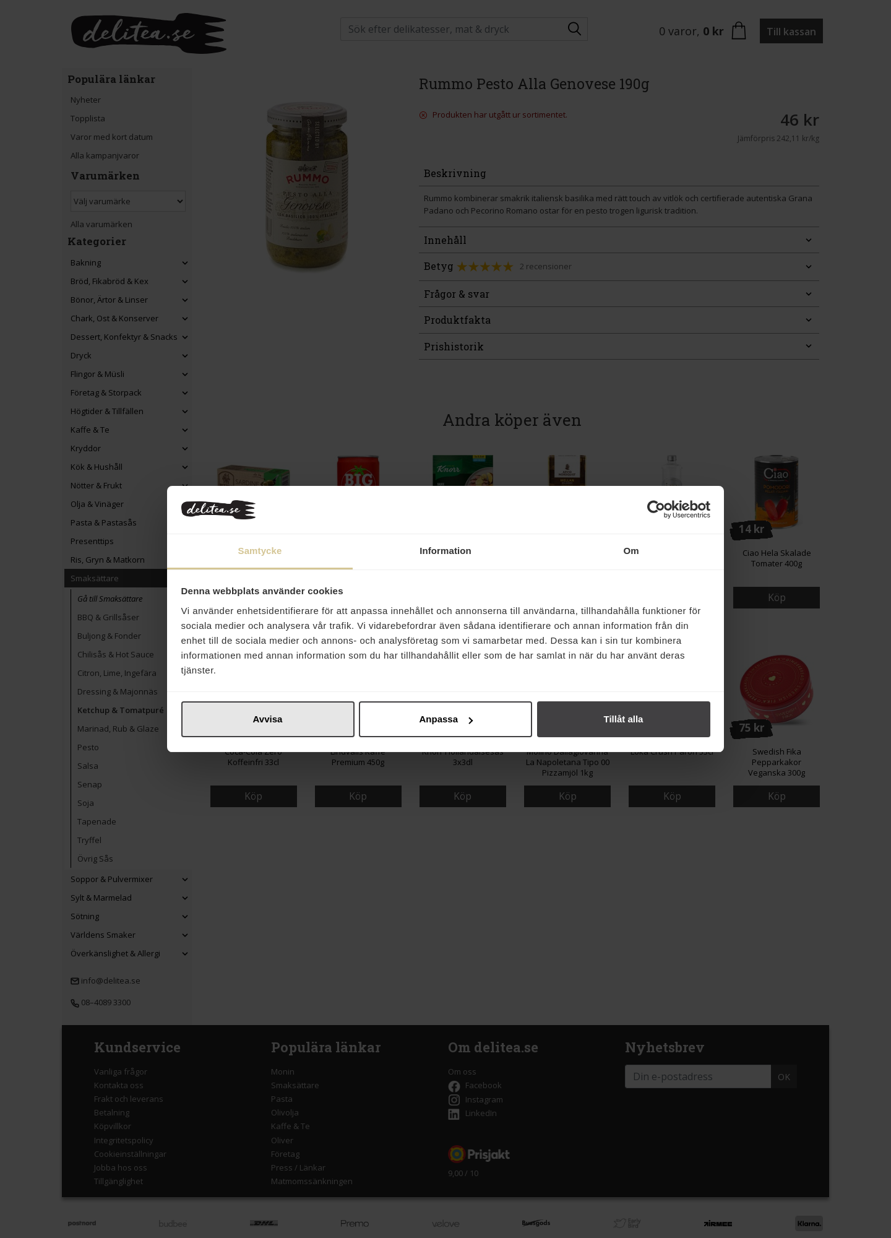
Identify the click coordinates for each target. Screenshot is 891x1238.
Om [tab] (631, 550)
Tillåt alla (624, 719)
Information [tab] (445, 550)
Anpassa (446, 719)
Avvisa (268, 719)
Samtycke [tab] (260, 550)
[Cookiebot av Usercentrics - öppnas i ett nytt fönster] (656, 510)
